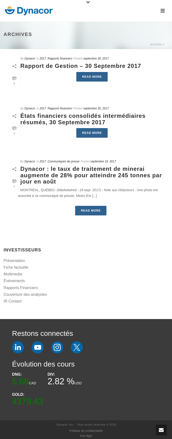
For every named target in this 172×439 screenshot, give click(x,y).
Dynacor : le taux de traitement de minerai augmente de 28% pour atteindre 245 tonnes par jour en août (91, 175)
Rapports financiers (60, 58)
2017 (42, 58)
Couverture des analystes (25, 294)
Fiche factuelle (16, 267)
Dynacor (29, 58)
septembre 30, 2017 (96, 58)
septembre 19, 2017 (103, 161)
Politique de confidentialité (86, 431)
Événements (14, 281)
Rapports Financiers (21, 288)
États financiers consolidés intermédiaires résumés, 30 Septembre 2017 (83, 119)
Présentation (14, 261)
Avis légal (86, 436)
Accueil (156, 44)
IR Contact (13, 301)
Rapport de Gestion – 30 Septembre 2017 (80, 66)
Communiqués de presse (63, 161)
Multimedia (13, 274)
